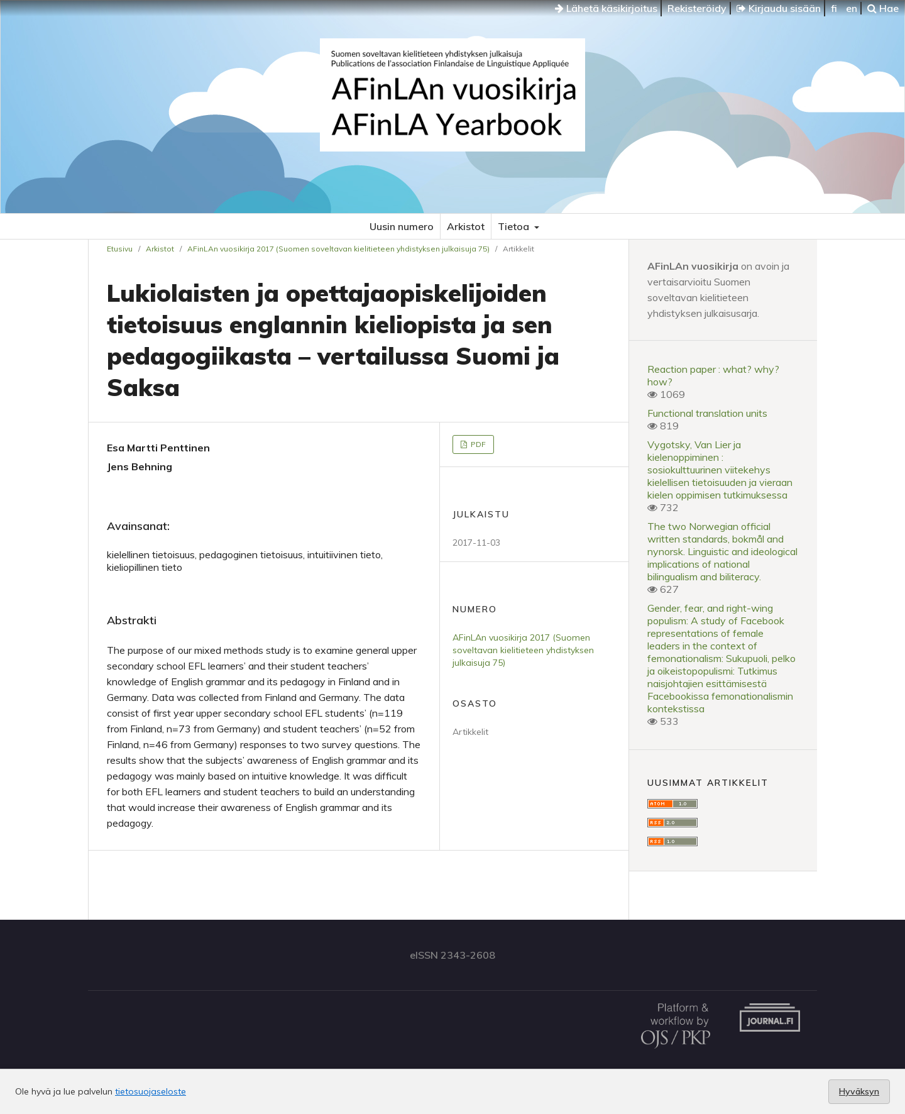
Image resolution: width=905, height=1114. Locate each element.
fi (834, 8)
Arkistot (466, 226)
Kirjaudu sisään (779, 8)
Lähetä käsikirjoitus (606, 8)
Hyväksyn (859, 1091)
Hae (883, 8)
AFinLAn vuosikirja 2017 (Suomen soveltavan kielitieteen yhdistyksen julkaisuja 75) (338, 248)
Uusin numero (402, 226)
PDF (477, 444)
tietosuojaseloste (150, 1091)
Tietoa (515, 226)
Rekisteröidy (697, 8)
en (851, 8)
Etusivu (120, 248)
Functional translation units (707, 413)
